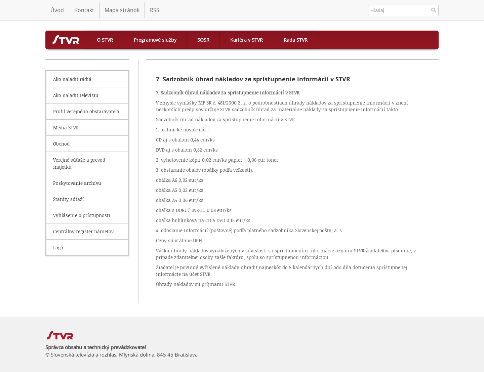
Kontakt (84, 10)
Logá (58, 247)
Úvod (57, 10)
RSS (154, 10)
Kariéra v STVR (246, 40)
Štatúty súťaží (68, 199)
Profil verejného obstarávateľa (86, 111)
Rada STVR (296, 40)
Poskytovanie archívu (77, 183)
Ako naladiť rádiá (72, 79)
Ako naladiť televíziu (75, 95)
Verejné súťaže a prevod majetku (79, 163)
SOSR (203, 40)
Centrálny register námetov (83, 231)
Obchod (61, 143)
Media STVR (66, 127)
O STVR (105, 40)
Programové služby (155, 40)
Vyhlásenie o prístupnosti (81, 215)
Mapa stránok (122, 10)
